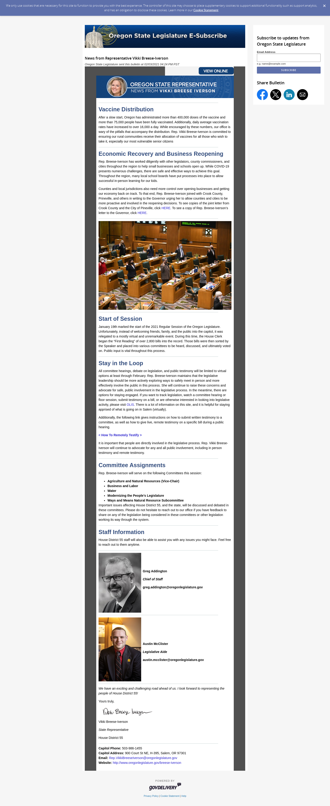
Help (183, 796)
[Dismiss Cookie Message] (324, 4)
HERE (166, 208)
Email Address (266, 51)
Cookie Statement (205, 10)
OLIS (130, 404)
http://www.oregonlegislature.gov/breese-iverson (147, 763)
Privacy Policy (151, 796)
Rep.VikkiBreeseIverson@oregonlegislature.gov (143, 758)
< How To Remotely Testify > (120, 435)
